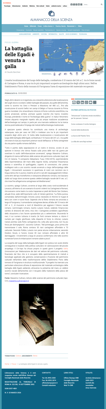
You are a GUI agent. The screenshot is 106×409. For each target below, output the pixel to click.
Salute (48, 6)
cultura (65, 6)
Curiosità (29, 30)
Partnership (49, 30)
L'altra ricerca (48, 26)
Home (26, 26)
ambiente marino (56, 6)
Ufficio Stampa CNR (71, 378)
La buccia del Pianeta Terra (80, 136)
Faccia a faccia (61, 26)
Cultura (44, 34)
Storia (35, 356)
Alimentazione (16, 6)
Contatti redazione (49, 385)
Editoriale (33, 26)
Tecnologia (7, 6)
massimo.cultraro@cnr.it (19, 281)
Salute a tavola (61, 30)
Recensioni (71, 26)
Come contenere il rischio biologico (83, 124)
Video (80, 26)
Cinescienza (20, 30)
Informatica (53, 34)
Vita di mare (85, 30)
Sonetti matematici (74, 30)
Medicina (32, 6)
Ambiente (25, 6)
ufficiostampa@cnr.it (49, 383)
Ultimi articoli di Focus (83, 110)
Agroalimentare (25, 34)
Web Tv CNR (68, 385)
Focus (40, 26)
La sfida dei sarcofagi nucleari (81, 141)
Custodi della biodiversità (80, 130)
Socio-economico (71, 34)
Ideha (65, 248)
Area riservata (91, 388)
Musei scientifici (38, 30)
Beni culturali (40, 6)
